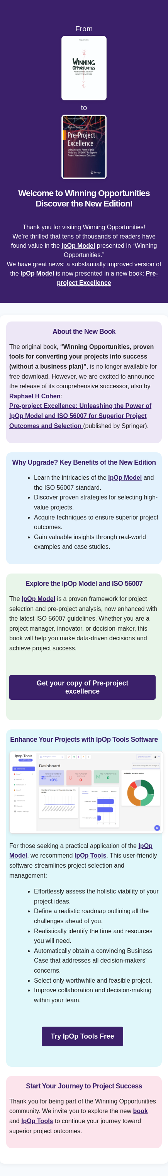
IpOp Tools (90, 855)
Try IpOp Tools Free (82, 1036)
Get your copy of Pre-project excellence (83, 687)
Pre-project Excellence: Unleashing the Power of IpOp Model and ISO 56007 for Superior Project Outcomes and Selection (80, 416)
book (140, 1111)
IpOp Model (78, 245)
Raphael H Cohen (34, 396)
